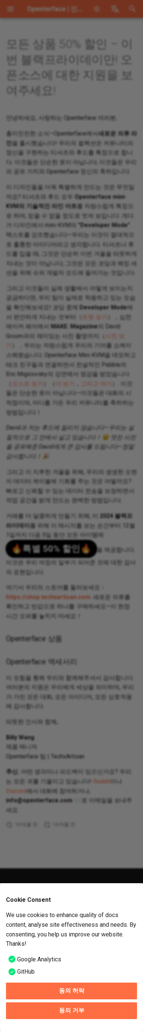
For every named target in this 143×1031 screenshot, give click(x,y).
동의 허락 (71, 990)
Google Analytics (39, 959)
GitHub (26, 971)
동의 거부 (71, 1010)
